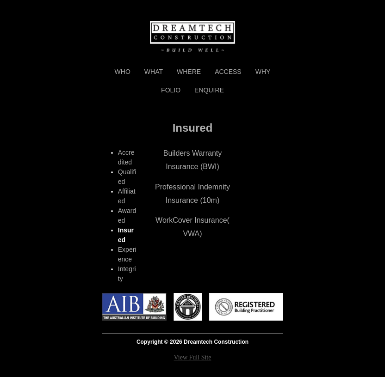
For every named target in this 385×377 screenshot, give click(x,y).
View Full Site (192, 357)
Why (263, 71)
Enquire (209, 90)
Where (189, 71)
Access (228, 71)
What (153, 71)
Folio (170, 90)
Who (122, 71)
